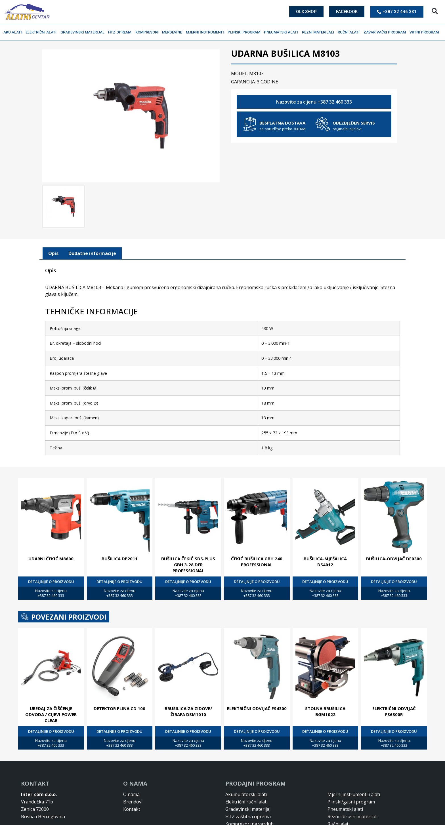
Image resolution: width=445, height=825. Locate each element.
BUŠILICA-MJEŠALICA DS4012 (325, 561)
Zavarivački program (386, 32)
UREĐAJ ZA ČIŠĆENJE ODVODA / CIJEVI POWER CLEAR (51, 714)
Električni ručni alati (246, 801)
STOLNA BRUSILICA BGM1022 (325, 711)
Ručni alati (350, 32)
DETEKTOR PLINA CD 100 (119, 708)
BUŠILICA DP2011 (120, 558)
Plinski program (245, 32)
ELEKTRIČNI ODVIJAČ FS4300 (257, 708)
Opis (53, 253)
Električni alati (42, 32)
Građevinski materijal (83, 32)
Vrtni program (426, 32)
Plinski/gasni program (351, 801)
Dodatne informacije (92, 253)
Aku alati (14, 32)
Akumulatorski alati (246, 794)
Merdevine (173, 32)
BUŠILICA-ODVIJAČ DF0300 (394, 558)
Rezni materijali (319, 32)
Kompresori (148, 32)
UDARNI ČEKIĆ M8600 (51, 558)
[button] (434, 11)
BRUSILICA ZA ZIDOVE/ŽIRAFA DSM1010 (188, 711)
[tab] (53, 253)
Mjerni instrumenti (206, 32)
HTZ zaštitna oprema (248, 816)
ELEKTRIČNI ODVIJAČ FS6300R (394, 711)
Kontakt (131, 808)
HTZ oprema (121, 32)
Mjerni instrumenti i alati (354, 794)
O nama (131, 794)
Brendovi (132, 801)
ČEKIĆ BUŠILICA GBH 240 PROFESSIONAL (256, 561)
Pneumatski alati (282, 32)
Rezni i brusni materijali (352, 816)
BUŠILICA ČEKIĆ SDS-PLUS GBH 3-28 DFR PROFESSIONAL (188, 564)
